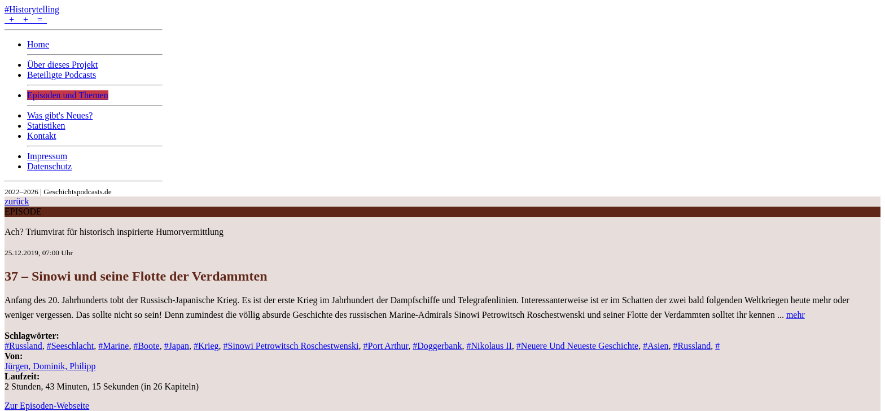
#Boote (146, 346)
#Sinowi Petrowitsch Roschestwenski (291, 346)
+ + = (26, 19)
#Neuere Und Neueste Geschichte (577, 346)
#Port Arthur (386, 346)
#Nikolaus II (488, 346)
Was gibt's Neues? (60, 115)
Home (38, 44)
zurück (17, 201)
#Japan (176, 346)
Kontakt (41, 136)
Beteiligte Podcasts (61, 75)
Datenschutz (49, 166)
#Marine (113, 346)
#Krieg (206, 346)
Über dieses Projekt (62, 64)
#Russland (23, 346)
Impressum (47, 156)
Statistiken (46, 125)
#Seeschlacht (70, 346)
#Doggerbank (437, 346)
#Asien (655, 346)
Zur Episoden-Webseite (47, 405)
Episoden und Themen (67, 95)
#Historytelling (32, 9)
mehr (795, 315)
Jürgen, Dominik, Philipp (50, 366)
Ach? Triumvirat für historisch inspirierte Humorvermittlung (114, 232)
